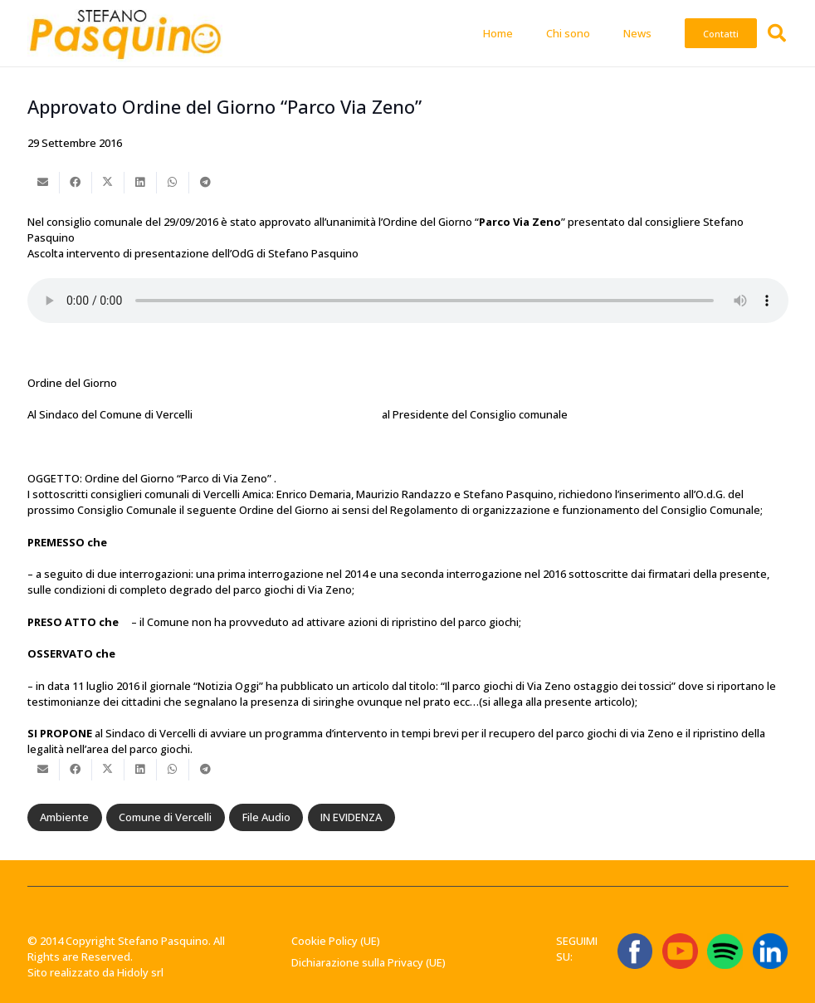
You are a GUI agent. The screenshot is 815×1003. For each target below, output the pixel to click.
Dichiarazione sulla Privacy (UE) (368, 962)
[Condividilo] (76, 182)
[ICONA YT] (680, 951)
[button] (777, 33)
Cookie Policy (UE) (335, 940)
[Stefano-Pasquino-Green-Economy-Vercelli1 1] (125, 33)
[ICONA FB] (635, 951)
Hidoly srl (140, 972)
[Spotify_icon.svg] (725, 951)
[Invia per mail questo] (43, 182)
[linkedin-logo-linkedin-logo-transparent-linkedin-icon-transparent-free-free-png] (770, 951)
